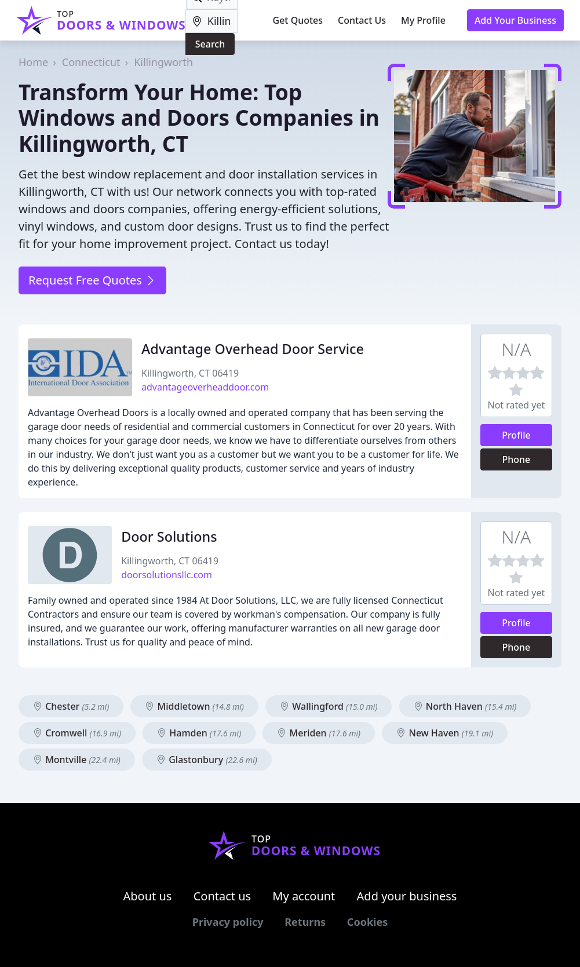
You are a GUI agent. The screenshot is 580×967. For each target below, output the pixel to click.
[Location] (211, 21)
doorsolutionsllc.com (166, 574)
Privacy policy (228, 922)
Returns (305, 922)
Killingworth (163, 62)
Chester (71, 706)
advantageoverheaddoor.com (205, 387)
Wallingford (328, 706)
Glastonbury (206, 759)
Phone (516, 459)
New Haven (444, 733)
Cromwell (77, 733)
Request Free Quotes (92, 280)
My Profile (423, 20)
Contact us (222, 896)
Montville (77, 759)
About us (147, 896)
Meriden (318, 733)
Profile (516, 435)
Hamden (199, 733)
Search (210, 44)
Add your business (407, 896)
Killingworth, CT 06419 (190, 373)
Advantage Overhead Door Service (252, 349)
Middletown (194, 706)
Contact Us (362, 20)
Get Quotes (298, 20)
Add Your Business (515, 20)
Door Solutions (169, 536)
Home (33, 62)
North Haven (465, 706)
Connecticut (91, 62)
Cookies (367, 922)
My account (303, 896)
